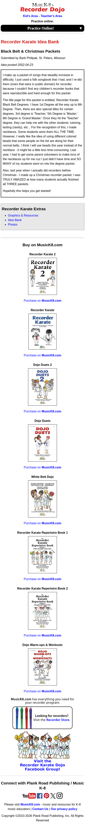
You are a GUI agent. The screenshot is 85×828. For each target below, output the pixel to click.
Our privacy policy (64, 809)
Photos (12, 224)
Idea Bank (15, 220)
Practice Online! (55, 28)
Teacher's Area (51, 16)
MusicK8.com (30, 804)
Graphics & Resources (23, 215)
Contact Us (40, 809)
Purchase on (42, 300)
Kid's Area (30, 16)
